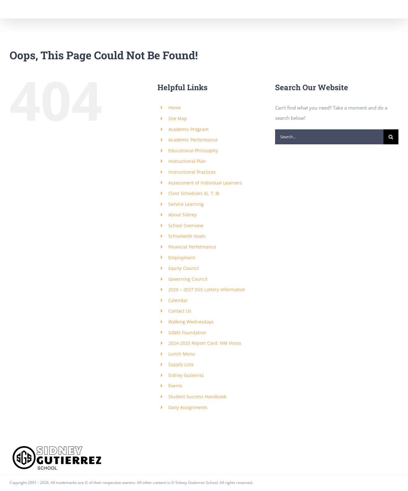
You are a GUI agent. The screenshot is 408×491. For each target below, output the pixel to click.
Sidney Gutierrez (186, 375)
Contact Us (179, 311)
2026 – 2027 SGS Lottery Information (206, 289)
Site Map (177, 118)
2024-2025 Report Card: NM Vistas (204, 343)
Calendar (178, 300)
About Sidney (182, 215)
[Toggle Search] (371, 9)
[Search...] (329, 136)
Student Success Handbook (197, 397)
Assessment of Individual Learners (205, 183)
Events (175, 386)
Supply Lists (181, 364)
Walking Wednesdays (191, 322)
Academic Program (188, 129)
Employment (181, 258)
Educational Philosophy (193, 151)
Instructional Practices (192, 172)
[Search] (390, 136)
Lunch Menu (181, 354)
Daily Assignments (188, 407)
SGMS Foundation (187, 332)
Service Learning (186, 204)
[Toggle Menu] (394, 9)
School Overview (185, 225)
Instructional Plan (187, 161)
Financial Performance (192, 247)
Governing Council (188, 279)
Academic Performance (193, 140)
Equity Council (183, 268)
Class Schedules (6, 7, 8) (193, 193)
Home (174, 108)
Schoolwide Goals (187, 236)
